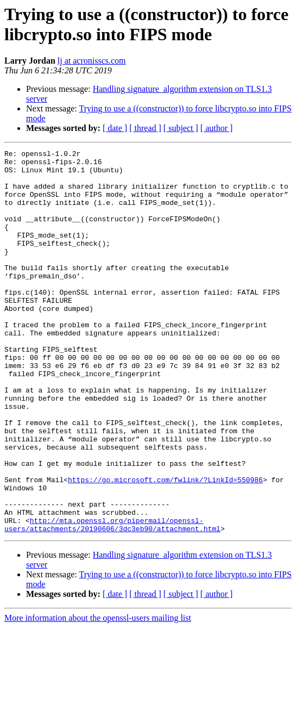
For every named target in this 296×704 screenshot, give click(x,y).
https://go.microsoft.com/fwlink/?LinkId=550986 (165, 546)
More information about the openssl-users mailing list (97, 694)
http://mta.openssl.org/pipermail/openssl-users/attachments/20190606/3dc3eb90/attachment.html (112, 600)
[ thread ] (145, 128)
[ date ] (115, 128)
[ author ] (216, 128)
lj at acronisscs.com (92, 60)
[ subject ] (180, 128)
